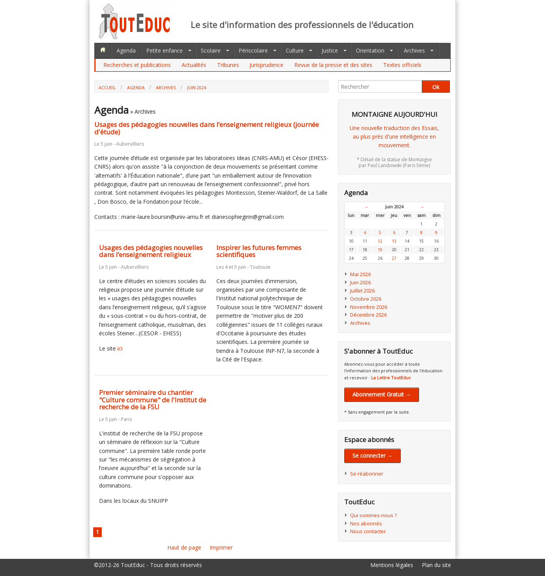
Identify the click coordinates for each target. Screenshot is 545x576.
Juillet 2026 (362, 290)
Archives (414, 50)
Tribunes (228, 65)
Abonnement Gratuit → (381, 394)
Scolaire (211, 50)
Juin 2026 (360, 282)
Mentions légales (391, 565)
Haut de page (184, 547)
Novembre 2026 (368, 306)
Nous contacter (368, 531)
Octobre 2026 (365, 298)
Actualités (194, 65)
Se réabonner (366, 473)
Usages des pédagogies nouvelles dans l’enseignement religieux (151, 251)
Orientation (370, 50)
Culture (295, 50)
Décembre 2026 (368, 314)
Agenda (126, 50)
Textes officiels (402, 65)
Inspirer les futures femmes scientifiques (258, 251)
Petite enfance (164, 50)
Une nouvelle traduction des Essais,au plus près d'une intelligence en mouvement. (394, 136)
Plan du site (436, 565)
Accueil (107, 87)
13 (394, 241)
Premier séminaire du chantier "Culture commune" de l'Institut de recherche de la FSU (152, 399)
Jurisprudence (266, 65)
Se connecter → (372, 455)
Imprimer (221, 547)
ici (119, 348)
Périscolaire (253, 50)
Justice (330, 50)
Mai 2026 (360, 274)
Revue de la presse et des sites (333, 65)
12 (380, 241)
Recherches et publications (137, 65)
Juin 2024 (196, 87)
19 (380, 249)
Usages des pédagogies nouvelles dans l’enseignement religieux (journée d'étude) (206, 128)
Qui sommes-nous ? (373, 515)
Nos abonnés (366, 523)
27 (394, 258)
